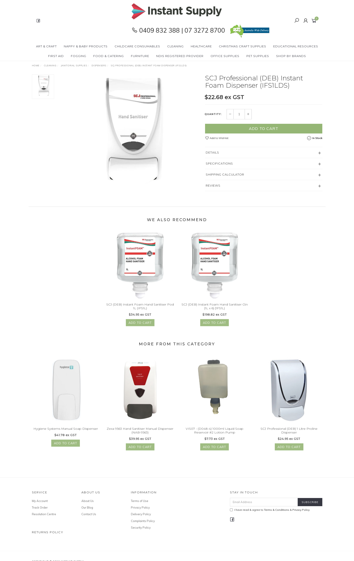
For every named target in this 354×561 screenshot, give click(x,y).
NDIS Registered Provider (180, 56)
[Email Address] (264, 502)
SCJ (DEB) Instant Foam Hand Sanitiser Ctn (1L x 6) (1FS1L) (215, 310)
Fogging (78, 56)
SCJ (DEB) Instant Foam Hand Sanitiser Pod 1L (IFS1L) (140, 310)
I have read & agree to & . (270, 509)
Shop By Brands (291, 56)
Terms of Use (139, 501)
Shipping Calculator (225, 174)
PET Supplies (257, 56)
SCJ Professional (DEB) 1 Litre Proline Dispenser (288, 435)
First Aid (56, 56)
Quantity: (213, 114)
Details (212, 152)
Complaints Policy (143, 521)
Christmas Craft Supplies (242, 46)
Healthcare (201, 46)
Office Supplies (225, 56)
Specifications (219, 163)
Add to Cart (263, 128)
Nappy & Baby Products (86, 46)
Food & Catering (108, 56)
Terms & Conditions (276, 509)
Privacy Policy (140, 507)
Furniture (140, 56)
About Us (87, 501)
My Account (40, 501)
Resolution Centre (44, 514)
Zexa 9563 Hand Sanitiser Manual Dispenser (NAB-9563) (140, 435)
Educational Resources (295, 46)
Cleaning (175, 46)
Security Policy (141, 527)
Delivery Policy (141, 514)
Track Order (40, 507)
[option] (129, 129)
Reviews (213, 185)
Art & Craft (46, 46)
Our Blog (87, 507)
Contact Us (88, 514)
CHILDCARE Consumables (137, 46)
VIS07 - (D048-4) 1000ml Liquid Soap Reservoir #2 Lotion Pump (214, 435)
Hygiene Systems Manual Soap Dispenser (65, 433)
